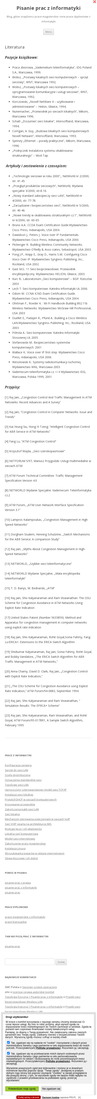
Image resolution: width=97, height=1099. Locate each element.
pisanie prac (12, 892)
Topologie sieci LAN (17, 785)
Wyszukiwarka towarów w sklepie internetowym (34, 853)
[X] (79, 1097)
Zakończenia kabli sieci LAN (22, 809)
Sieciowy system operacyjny (39, 987)
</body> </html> (46, 20)
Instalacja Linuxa (15, 848)
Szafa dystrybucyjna (17, 775)
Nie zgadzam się (51, 1088)
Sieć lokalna (12, 814)
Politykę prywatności (48, 1048)
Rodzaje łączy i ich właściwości (23, 829)
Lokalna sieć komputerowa (21, 834)
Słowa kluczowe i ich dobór (21, 858)
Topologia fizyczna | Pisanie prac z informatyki (34, 997)
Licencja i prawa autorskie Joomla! (33, 992)
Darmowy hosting (50, 1098)
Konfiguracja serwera (18, 765)
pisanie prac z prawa (18, 883)
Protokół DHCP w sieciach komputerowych (31, 799)
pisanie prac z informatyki (21, 887)
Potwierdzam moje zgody (22, 1088)
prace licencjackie (16, 922)
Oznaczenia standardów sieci (23, 780)
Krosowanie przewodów (20, 804)
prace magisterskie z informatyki (25, 917)
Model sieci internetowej (20, 838)
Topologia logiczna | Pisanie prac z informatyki (34, 1006)
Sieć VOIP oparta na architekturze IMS (28, 824)
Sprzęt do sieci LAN (16, 770)
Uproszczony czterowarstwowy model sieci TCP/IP (36, 790)
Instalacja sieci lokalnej (19, 794)
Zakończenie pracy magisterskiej (25, 843)
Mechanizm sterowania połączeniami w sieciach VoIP (37, 819)
